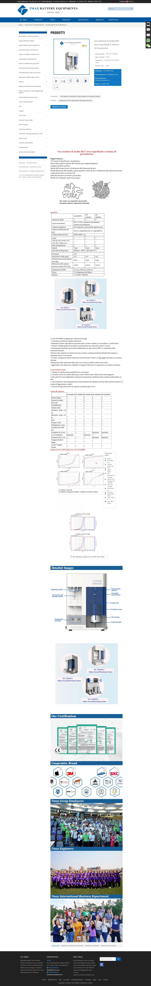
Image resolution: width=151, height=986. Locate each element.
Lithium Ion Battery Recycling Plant (29, 63)
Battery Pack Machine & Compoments (30, 86)
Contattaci (113, 20)
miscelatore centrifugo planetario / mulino (31, 133)
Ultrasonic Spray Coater (26, 120)
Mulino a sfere (23, 138)
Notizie (44, 980)
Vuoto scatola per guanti (26, 101)
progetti (66, 20)
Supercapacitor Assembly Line (27, 58)
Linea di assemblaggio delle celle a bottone (84, 965)
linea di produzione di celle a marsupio (83, 960)
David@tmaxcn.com (35, 1)
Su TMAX (23, 20)
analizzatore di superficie (56, 25)
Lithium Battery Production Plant (28, 97)
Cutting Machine (23, 147)
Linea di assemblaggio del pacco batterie (84, 963)
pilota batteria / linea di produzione (29, 36)
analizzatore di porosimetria (108, 945)
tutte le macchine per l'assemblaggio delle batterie (31, 91)
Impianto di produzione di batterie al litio (83, 975)
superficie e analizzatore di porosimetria (72, 945)
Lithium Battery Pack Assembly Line (29, 45)
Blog (94, 980)
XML (60, 980)
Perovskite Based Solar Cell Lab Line (29, 72)
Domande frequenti (77, 980)
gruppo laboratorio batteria (26, 40)
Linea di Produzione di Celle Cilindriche (83, 967)
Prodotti (38, 20)
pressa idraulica (23, 124)
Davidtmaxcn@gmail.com (60, 1)
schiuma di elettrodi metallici (27, 151)
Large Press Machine (25, 129)
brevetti (100, 20)
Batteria (21, 81)
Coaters (21, 110)
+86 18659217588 (81, 1)
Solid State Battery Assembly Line (28, 49)
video (52, 20)
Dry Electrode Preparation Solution (29, 68)
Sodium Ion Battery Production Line (29, 54)
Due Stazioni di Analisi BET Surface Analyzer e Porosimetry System (80, 96)
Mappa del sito (52, 980)
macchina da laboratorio (35, 25)
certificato (83, 20)
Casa (20, 25)
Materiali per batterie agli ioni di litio (29, 77)
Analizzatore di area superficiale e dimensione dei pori (75, 100)
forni (20, 106)
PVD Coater (22, 115)
